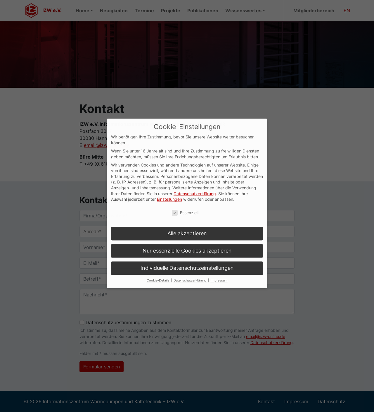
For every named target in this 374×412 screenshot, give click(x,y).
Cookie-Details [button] (158, 266)
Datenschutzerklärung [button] (190, 266)
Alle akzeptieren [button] (187, 219)
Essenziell (185, 198)
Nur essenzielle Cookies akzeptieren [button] (187, 236)
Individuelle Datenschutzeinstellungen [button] (187, 253)
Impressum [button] (219, 266)
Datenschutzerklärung (195, 178)
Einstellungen (169, 184)
